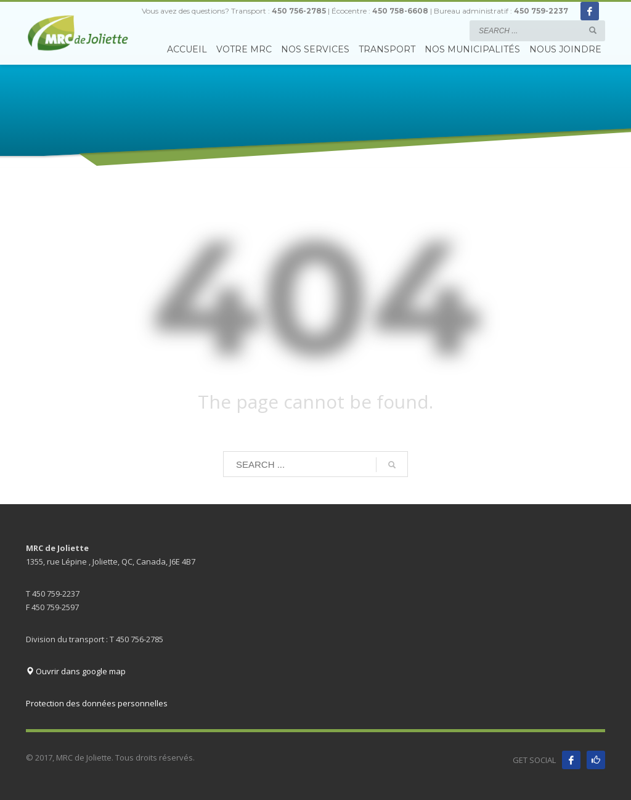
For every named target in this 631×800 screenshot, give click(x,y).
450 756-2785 (299, 10)
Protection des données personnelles (97, 703)
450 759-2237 (541, 10)
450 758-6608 (400, 10)
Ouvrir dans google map (76, 671)
